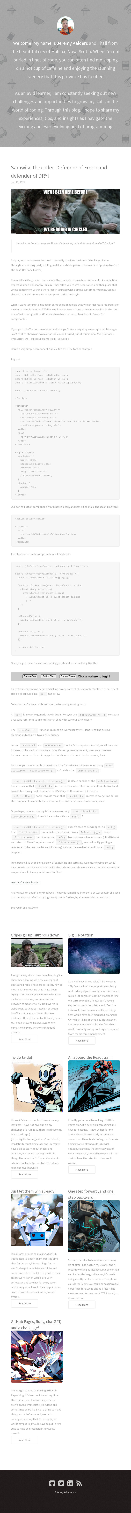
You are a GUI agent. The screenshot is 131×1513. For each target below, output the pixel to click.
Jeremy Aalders (72, 43)
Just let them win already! (33, 1191)
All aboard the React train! (90, 1057)
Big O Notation (80, 935)
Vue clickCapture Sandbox (26, 882)
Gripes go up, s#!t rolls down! (36, 935)
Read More (24, 1039)
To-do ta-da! (21, 1057)
